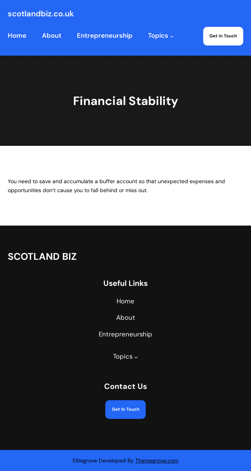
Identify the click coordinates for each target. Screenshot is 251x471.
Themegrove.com (156, 460)
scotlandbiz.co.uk (41, 14)
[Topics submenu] (172, 36)
